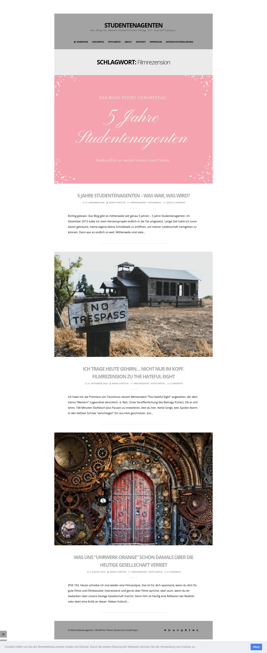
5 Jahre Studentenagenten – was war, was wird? (133, 195)
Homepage (81, 41)
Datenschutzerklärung (179, 41)
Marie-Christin (117, 202)
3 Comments (176, 383)
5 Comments (174, 571)
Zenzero (117, 630)
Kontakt (141, 41)
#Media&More (138, 202)
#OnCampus (154, 202)
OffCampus (114, 41)
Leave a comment (175, 202)
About (128, 41)
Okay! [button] (256, 647)
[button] (196, 647)
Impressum (156, 41)
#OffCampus (158, 383)
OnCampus (98, 41)
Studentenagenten (133, 25)
